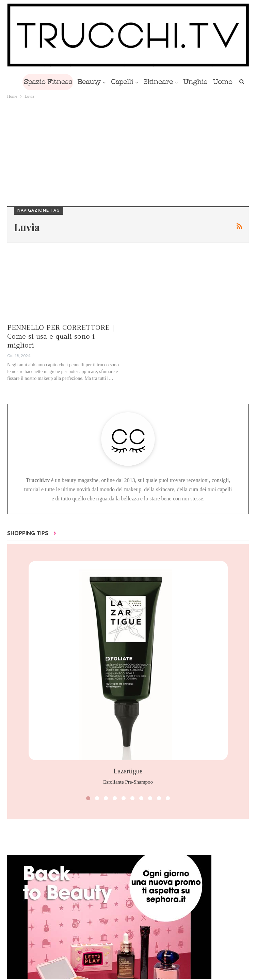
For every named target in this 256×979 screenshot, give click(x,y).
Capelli (134, 82)
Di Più (208, 82)
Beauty (100, 82)
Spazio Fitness (57, 82)
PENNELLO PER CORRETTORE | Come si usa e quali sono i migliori (60, 336)
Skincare (172, 82)
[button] (88, 798)
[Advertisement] (128, 151)
